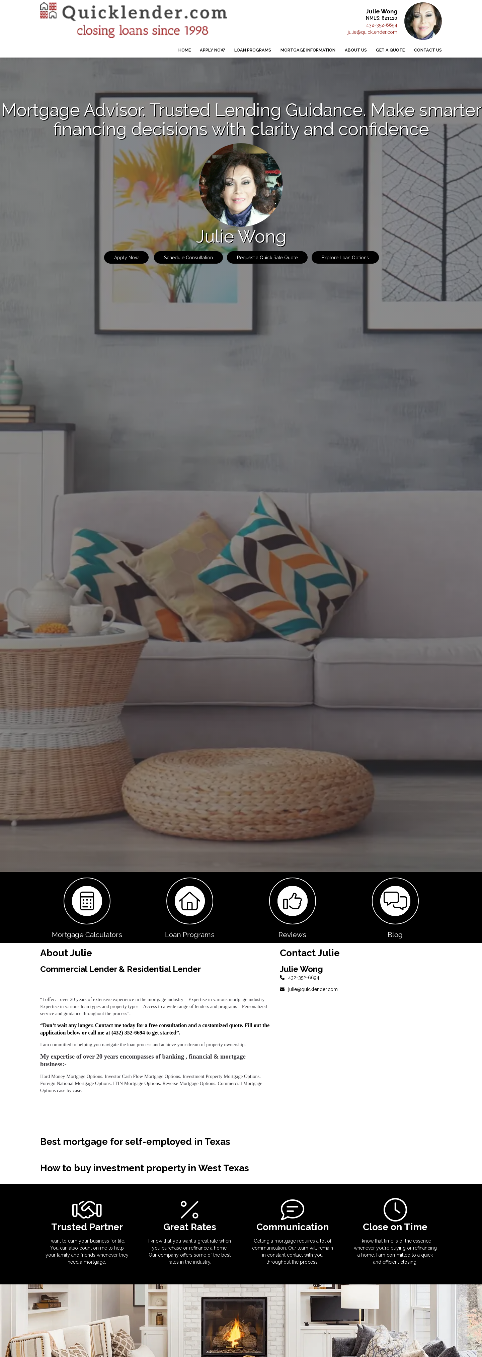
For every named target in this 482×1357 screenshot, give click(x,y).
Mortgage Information (307, 50)
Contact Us (428, 50)
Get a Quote (390, 50)
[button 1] (87, 907)
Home (184, 50)
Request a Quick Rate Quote (267, 257)
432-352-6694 (381, 25)
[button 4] (395, 907)
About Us (356, 50)
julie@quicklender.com (372, 32)
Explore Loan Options (345, 257)
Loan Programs (252, 50)
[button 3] (292, 907)
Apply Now (212, 50)
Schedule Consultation (188, 257)
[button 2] (189, 907)
